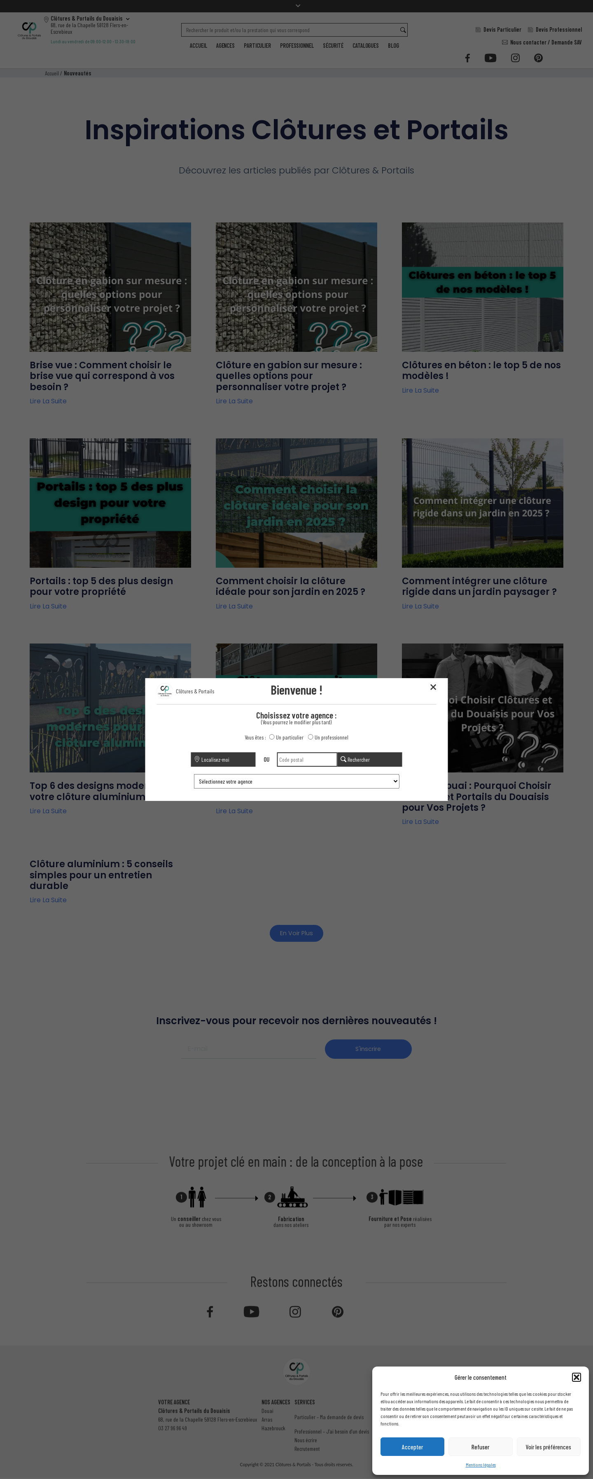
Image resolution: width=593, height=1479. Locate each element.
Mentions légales (481, 1464)
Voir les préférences (548, 1447)
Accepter (412, 1447)
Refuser (480, 1447)
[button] (576, 1377)
